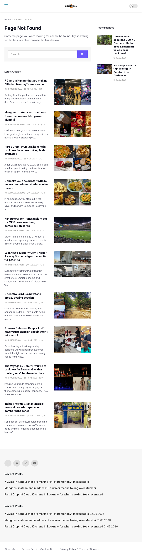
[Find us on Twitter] (16, 463)
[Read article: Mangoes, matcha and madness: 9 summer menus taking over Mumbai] (72, 124)
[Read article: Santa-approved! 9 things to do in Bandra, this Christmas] (104, 69)
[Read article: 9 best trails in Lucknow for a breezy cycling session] (72, 305)
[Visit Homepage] (70, 6)
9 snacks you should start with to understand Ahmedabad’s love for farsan (26, 184)
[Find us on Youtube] (34, 463)
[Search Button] (82, 54)
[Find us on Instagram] (25, 463)
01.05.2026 (33, 124)
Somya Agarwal (16, 124)
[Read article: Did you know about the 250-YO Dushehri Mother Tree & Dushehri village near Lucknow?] (104, 40)
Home (7, 19)
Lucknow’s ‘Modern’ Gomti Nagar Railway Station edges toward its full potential (25, 256)
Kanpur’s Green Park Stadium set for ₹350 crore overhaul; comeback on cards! (25, 222)
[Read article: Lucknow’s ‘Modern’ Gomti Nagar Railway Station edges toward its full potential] (72, 264)
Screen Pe (28, 549)
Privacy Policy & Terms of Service (79, 549)
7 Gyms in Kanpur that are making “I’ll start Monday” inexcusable (46, 481)
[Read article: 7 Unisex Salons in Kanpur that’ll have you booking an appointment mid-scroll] (72, 339)
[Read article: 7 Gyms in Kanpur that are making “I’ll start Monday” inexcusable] (72, 92)
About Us (9, 549)
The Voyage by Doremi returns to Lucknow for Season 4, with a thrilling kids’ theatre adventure (25, 369)
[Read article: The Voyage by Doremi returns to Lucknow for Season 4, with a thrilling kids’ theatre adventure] (72, 377)
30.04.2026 (30, 302)
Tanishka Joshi (16, 230)
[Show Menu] (6, 6)
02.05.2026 (30, 89)
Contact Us (46, 549)
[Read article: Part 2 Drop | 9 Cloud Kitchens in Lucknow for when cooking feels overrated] (72, 158)
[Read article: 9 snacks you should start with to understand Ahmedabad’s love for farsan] (72, 192)
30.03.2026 (120, 58)
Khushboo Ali (15, 89)
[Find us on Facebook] (7, 463)
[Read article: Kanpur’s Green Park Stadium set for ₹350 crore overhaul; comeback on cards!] (72, 230)
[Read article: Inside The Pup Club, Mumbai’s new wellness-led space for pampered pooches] (72, 415)
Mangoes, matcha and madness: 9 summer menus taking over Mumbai (25, 116)
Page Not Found (23, 19)
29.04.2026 (33, 415)
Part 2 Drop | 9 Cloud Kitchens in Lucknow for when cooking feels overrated (25, 150)
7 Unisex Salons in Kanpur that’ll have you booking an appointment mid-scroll (25, 332)
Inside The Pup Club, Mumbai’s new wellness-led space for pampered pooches (24, 407)
